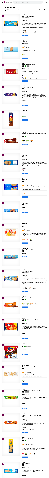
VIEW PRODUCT (25, 35)
